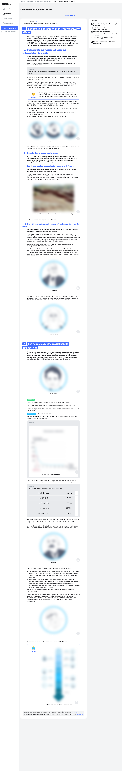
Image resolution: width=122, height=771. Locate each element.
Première (30, 1)
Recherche (7, 18)
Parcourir (7, 14)
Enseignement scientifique (43, 1)
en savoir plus (75, 712)
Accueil (6, 9)
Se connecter (8, 23)
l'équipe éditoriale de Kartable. (42, 22)
